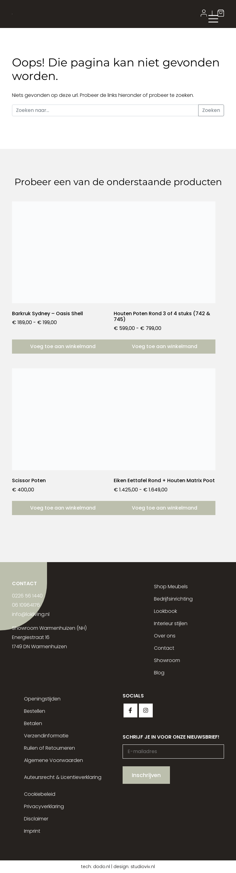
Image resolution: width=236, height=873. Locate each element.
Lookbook (165, 611)
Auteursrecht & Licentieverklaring (62, 777)
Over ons (164, 635)
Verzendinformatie (46, 735)
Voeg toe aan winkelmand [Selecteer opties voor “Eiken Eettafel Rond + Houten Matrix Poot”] (164, 507)
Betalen (33, 723)
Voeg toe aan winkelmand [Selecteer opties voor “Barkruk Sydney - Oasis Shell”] (63, 346)
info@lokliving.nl (30, 614)
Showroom (167, 660)
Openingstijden (42, 698)
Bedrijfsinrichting (173, 598)
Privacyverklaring (44, 806)
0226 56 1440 (27, 595)
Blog (159, 672)
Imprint (32, 831)
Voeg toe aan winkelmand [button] (63, 507)
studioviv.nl (143, 866)
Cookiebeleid (39, 794)
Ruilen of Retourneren (49, 748)
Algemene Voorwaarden (53, 760)
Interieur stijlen (170, 623)
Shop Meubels (171, 586)
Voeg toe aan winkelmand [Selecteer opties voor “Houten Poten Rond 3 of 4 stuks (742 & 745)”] (164, 346)
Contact (164, 648)
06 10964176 (26, 605)
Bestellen (34, 711)
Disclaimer (36, 818)
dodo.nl (101, 866)
